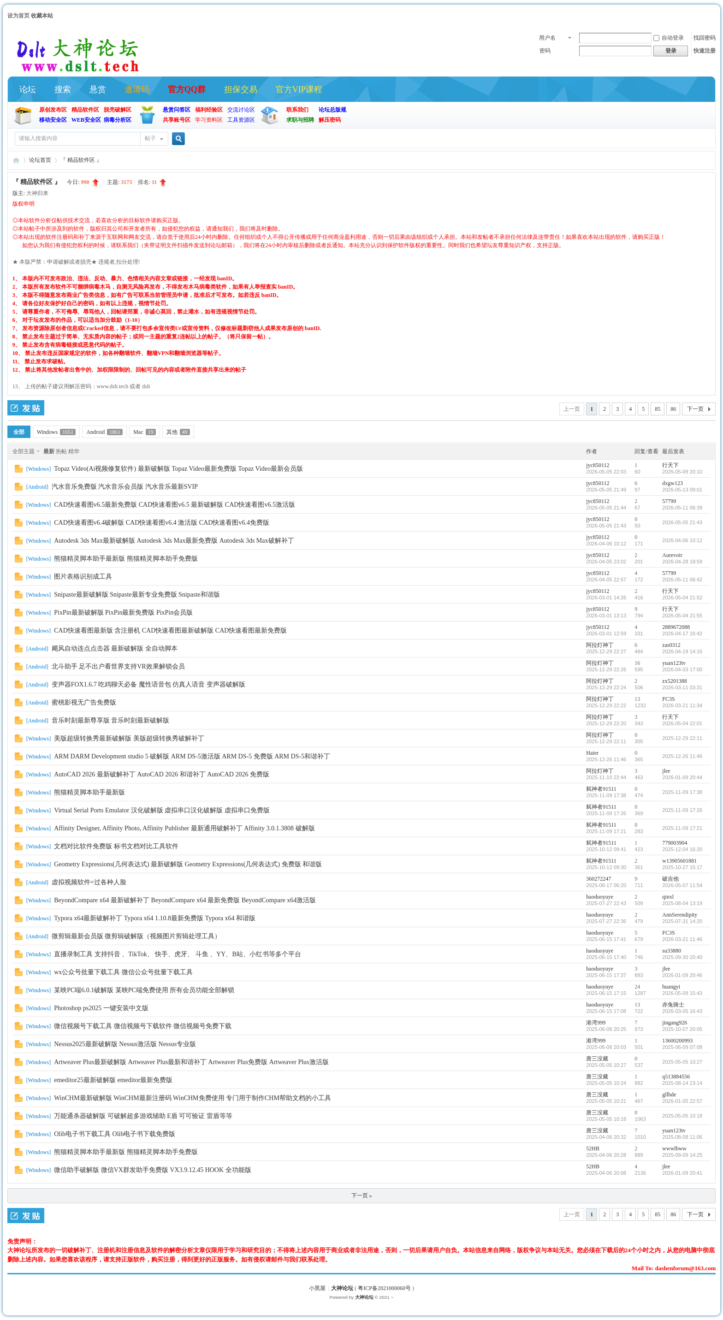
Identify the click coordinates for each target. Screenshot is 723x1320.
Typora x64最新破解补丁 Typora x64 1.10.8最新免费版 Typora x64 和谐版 (154, 918)
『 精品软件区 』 (81, 160)
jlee (666, 771)
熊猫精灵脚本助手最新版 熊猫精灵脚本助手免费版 (126, 558)
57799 (669, 501)
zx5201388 (674, 681)
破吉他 (670, 879)
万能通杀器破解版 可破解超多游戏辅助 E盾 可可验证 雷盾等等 (143, 1116)
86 (673, 409)
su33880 (671, 950)
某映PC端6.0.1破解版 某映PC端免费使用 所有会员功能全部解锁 (144, 990)
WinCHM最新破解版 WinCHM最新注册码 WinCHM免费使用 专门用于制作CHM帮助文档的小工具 (192, 1098)
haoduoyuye (599, 897)
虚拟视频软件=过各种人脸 (89, 882)
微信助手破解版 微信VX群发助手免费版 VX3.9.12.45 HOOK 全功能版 (152, 1169)
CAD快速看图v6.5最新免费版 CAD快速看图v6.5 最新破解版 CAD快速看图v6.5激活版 (174, 504)
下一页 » (361, 1195)
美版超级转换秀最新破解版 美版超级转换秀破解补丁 (129, 738)
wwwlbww (674, 1148)
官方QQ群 (187, 89)
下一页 (695, 409)
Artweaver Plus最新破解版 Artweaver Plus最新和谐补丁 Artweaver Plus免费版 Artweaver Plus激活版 (191, 1062)
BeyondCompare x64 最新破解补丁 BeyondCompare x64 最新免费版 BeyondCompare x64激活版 (185, 900)
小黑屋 (317, 1288)
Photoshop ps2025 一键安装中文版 (101, 1008)
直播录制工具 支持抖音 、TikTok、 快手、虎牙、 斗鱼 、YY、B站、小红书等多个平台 (177, 954)
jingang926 (674, 1022)
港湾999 (595, 1022)
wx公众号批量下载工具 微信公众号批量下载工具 (123, 972)
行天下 (670, 465)
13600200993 (677, 1040)
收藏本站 (42, 15)
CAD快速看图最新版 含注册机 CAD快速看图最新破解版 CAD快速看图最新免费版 (170, 630)
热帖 (61, 451)
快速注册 (704, 50)
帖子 (150, 138)
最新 (48, 451)
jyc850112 (597, 465)
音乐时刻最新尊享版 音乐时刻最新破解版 (111, 720)
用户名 (547, 38)
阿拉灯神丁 (600, 645)
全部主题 (23, 451)
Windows (56, 432)
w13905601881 (679, 861)
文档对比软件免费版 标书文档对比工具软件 (116, 846)
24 (637, 986)
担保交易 (240, 89)
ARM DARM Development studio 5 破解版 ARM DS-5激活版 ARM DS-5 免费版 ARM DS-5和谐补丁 (192, 756)
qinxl (668, 897)
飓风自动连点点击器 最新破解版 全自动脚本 (115, 648)
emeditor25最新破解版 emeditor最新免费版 (113, 1080)
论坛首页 (40, 160)
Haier (592, 753)
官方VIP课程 (299, 89)
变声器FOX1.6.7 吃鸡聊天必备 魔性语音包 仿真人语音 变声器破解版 (148, 684)
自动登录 (668, 38)
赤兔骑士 (673, 1004)
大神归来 (37, 193)
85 (657, 409)
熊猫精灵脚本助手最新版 (89, 792)
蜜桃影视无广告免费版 (84, 702)
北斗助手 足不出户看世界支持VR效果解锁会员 (118, 666)
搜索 (62, 89)
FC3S (668, 699)
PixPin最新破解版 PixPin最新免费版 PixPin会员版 (123, 612)
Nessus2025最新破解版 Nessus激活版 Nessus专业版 (125, 1044)
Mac (144, 432)
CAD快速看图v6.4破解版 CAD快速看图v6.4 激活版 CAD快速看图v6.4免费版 (161, 522)
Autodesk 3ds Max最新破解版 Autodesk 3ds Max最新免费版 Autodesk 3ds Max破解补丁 (174, 540)
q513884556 (676, 1076)
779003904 (674, 843)
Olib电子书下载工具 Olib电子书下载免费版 (114, 1134)
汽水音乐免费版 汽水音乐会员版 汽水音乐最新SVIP (125, 486)
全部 (18, 432)
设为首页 (18, 15)
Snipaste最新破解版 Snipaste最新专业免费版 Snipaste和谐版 (136, 594)
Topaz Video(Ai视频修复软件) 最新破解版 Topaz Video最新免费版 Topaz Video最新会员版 (178, 468)
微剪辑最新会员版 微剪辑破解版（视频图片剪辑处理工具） (136, 936)
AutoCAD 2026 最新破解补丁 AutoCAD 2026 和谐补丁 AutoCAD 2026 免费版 (161, 774)
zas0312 (671, 645)
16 (637, 663)
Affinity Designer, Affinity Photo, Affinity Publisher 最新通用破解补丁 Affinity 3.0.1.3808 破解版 (184, 828)
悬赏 (97, 89)
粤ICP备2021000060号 (384, 1288)
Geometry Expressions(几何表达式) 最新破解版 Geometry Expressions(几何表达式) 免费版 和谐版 (188, 864)
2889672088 (676, 627)
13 (637, 699)
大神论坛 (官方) (16, 160)
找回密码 (704, 38)
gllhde (669, 1094)
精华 (73, 451)
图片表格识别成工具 (83, 576)
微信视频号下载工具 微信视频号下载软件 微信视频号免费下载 (142, 1026)
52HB (592, 1148)
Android (104, 432)
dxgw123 (672, 483)
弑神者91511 (601, 789)
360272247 (598, 879)
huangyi (671, 986)
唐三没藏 (597, 1058)
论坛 (27, 89)
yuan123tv (674, 663)
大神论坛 (342, 1288)
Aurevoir (672, 555)
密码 (545, 50)
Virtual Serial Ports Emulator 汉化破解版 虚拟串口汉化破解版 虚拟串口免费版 (161, 810)
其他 (178, 432)
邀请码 (136, 89)
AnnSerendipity (679, 915)
